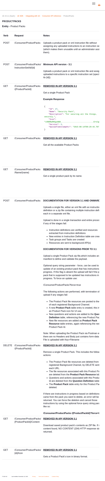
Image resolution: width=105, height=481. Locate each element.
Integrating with (33, 16)
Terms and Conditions (44, 476)
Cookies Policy (55, 476)
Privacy (34, 476)
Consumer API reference (51, 16)
